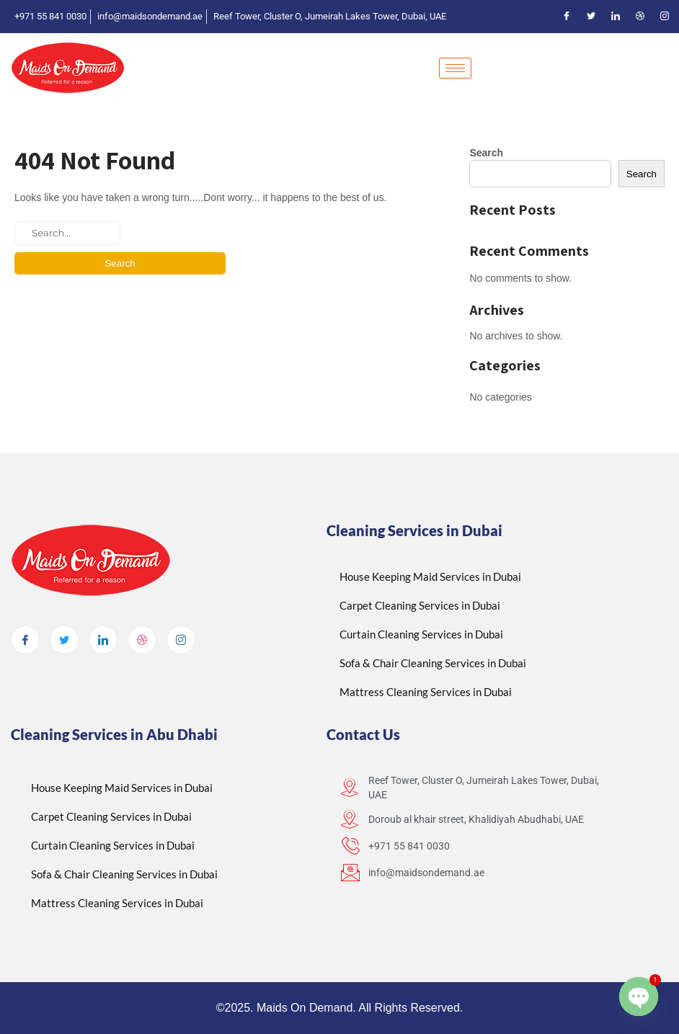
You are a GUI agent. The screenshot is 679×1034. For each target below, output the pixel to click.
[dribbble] (142, 639)
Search (486, 153)
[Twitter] (591, 16)
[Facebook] (566, 16)
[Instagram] (664, 16)
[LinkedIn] (615, 16)
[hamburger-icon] (455, 68)
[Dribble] (640, 16)
